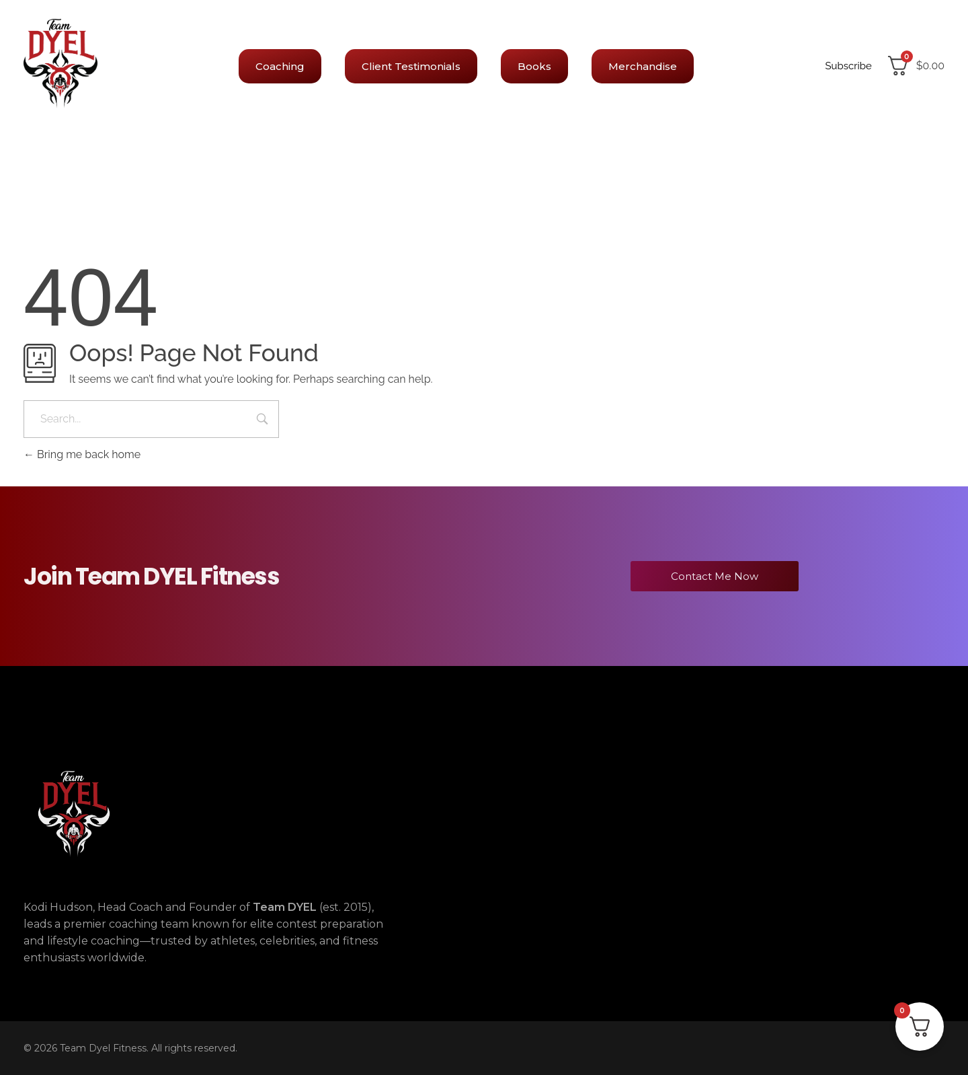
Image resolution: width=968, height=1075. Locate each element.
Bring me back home (82, 454)
